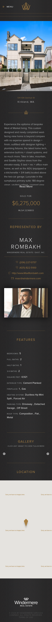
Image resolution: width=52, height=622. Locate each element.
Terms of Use (26, 617)
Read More (26, 186)
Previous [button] (4, 454)
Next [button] (47, 454)
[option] (26, 453)
